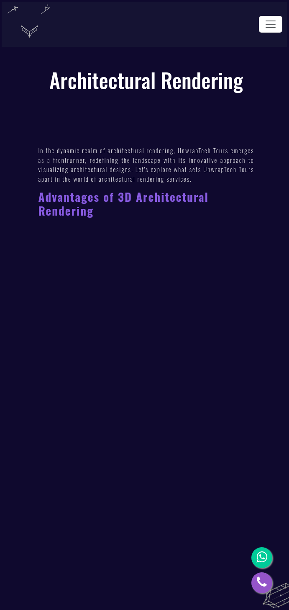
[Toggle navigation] (270, 24)
